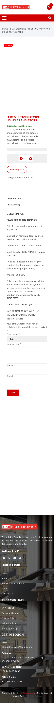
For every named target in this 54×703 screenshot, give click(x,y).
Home (5, 29)
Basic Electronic (18, 29)
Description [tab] (14, 198)
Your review (14, 344)
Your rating (13, 334)
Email (11, 376)
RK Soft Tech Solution (33, 696)
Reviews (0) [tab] (14, 205)
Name (11, 365)
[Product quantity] (26, 158)
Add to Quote (17, 169)
